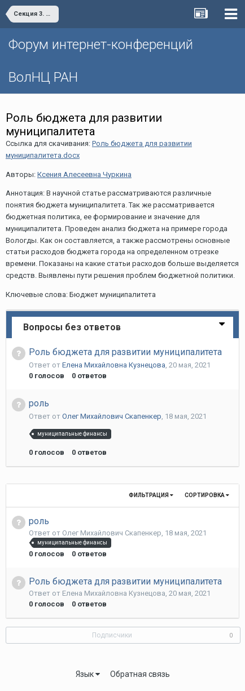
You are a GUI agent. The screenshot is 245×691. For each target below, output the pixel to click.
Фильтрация (151, 495)
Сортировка (207, 495)
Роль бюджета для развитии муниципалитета (125, 352)
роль (39, 403)
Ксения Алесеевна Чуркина (84, 174)
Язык (88, 674)
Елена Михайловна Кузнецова (113, 365)
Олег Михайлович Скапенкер (111, 416)
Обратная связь (140, 674)
